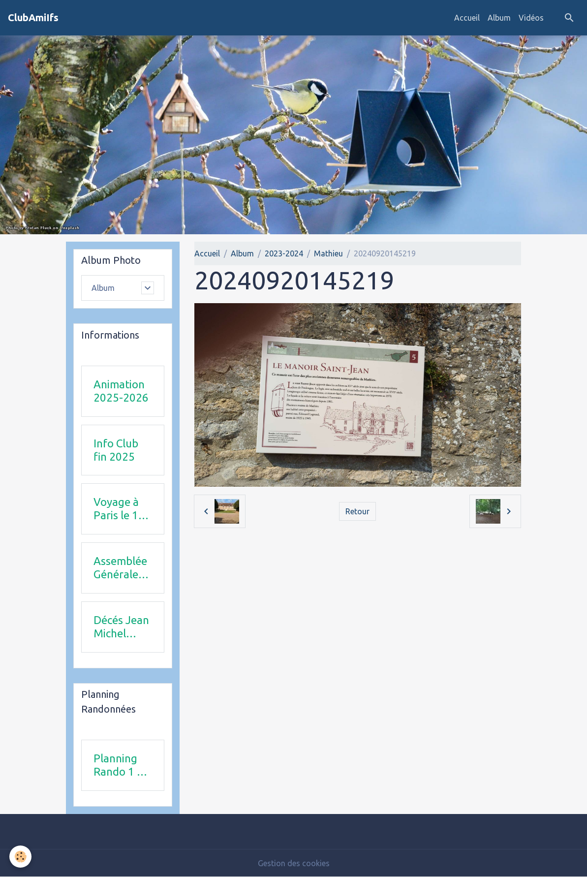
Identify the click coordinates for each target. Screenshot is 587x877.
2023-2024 (284, 253)
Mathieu (328, 253)
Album (499, 17)
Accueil (467, 17)
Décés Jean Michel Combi (121, 627)
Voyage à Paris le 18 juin (119, 509)
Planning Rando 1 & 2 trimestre (121, 765)
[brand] (33, 17)
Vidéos (531, 17)
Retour (357, 511)
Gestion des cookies (294, 863)
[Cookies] (21, 857)
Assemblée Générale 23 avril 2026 (120, 568)
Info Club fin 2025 (115, 450)
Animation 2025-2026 (121, 391)
